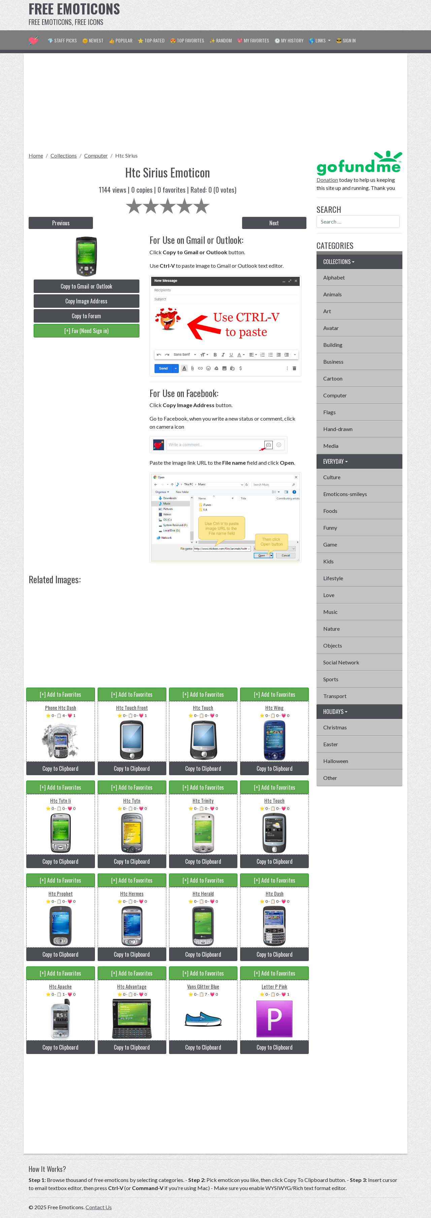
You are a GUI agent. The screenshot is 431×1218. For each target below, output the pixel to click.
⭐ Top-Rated (151, 40)
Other (330, 778)
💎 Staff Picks (62, 40)
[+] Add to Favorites (60, 694)
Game (330, 544)
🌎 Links (318, 40)
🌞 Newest (92, 40)
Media (330, 445)
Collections (64, 155)
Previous (61, 223)
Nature (331, 628)
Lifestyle (333, 578)
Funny (330, 527)
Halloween (335, 761)
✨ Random (220, 40)
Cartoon (332, 378)
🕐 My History (288, 40)
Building (332, 344)
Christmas (335, 727)
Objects (332, 645)
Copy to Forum (86, 316)
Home (36, 155)
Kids (328, 561)
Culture (331, 477)
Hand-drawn (338, 429)
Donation (327, 179)
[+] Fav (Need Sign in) (86, 331)
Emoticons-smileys (345, 494)
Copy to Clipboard (60, 768)
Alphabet (334, 277)
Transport (334, 696)
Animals (332, 294)
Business (333, 361)
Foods (330, 510)
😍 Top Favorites (187, 40)
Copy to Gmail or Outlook (86, 286)
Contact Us (99, 1207)
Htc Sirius (126, 155)
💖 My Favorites (253, 40)
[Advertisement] (279, 15)
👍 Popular (120, 40)
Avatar (331, 328)
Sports (330, 679)
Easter (330, 744)
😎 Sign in (346, 40)
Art (327, 311)
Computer (96, 155)
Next (274, 223)
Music (330, 611)
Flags (329, 412)
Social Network (341, 662)
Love (328, 595)
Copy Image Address (86, 301)
